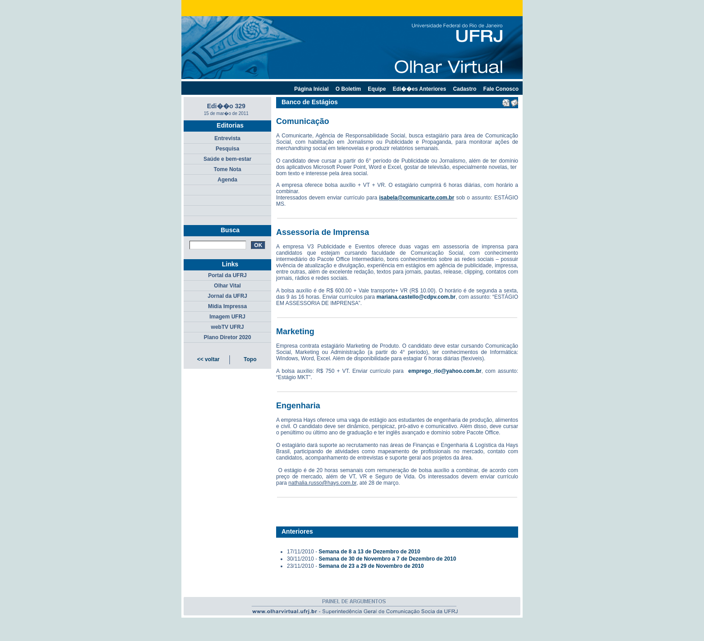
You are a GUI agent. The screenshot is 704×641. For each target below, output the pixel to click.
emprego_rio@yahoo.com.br (444, 371)
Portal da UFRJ (227, 275)
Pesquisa (227, 149)
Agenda (227, 180)
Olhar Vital (227, 286)
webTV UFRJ (227, 327)
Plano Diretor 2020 (227, 337)
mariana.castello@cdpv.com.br (416, 297)
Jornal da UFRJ (227, 296)
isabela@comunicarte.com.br (416, 198)
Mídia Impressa (227, 306)
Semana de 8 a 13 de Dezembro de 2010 (369, 551)
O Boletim (348, 89)
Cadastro (464, 89)
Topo (250, 359)
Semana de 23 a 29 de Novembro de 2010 (371, 566)
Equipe (377, 89)
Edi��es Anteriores (419, 89)
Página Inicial (311, 89)
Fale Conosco (501, 89)
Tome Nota (227, 169)
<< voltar (208, 359)
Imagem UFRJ (227, 317)
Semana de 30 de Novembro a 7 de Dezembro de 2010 (387, 559)
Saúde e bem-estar (227, 159)
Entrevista (227, 138)
